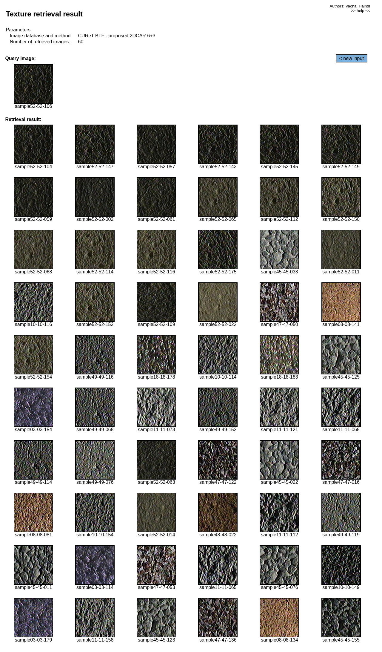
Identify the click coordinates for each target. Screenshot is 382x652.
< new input (351, 58)
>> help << (360, 10)
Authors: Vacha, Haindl (349, 6)
